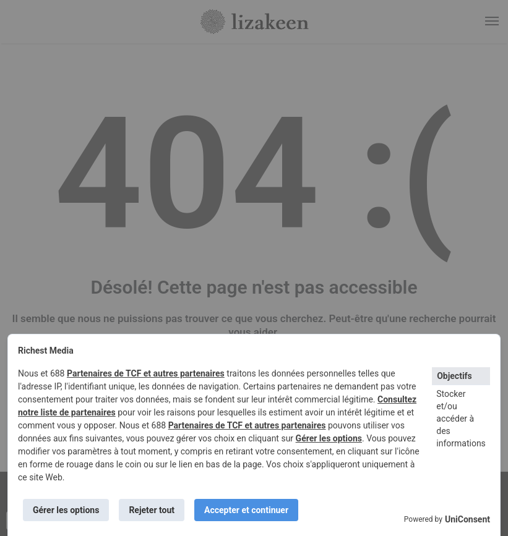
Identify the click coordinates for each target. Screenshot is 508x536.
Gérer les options (329, 438)
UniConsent (467, 519)
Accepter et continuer (246, 510)
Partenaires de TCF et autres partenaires (146, 373)
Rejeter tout (151, 510)
